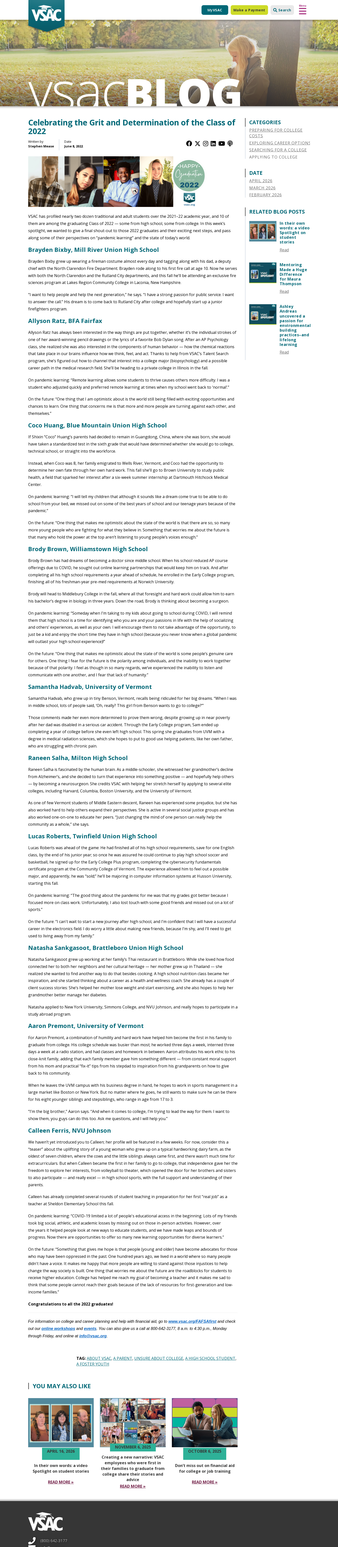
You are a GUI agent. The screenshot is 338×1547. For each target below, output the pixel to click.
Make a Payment (249, 10)
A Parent (122, 1358)
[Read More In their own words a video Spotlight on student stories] (61, 1482)
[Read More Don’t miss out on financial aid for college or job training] (205, 1482)
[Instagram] (205, 143)
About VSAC (99, 1358)
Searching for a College (278, 150)
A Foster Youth (92, 1364)
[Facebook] (189, 143)
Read (284, 250)
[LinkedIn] (213, 143)
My (214, 10)
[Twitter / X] (198, 143)
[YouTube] (221, 143)
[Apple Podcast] (230, 143)
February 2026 (265, 195)
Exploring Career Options (280, 143)
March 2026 (262, 188)
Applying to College (273, 157)
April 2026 (260, 180)
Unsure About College (158, 1358)
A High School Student (210, 1358)
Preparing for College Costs (276, 133)
